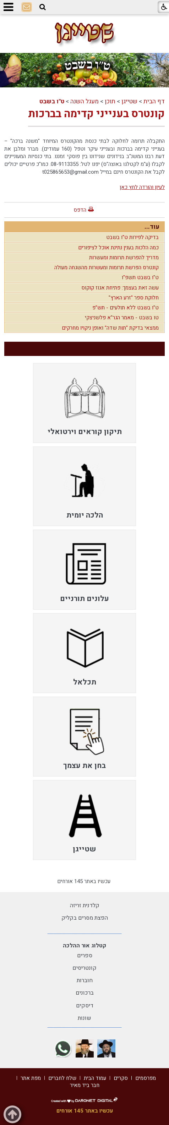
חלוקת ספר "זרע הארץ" (134, 298)
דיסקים (84, 1005)
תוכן (110, 101)
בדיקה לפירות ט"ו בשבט (132, 237)
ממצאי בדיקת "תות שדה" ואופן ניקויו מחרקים (110, 328)
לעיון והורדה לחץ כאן (142, 187)
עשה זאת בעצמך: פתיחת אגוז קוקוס (120, 288)
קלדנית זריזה (84, 905)
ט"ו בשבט (51, 101)
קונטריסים (84, 968)
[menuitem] (84, 403)
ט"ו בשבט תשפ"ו (140, 277)
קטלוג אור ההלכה (84, 945)
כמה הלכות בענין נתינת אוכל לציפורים (118, 247)
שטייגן (129, 101)
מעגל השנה (84, 101)
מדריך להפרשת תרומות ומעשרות (124, 257)
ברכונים (85, 993)
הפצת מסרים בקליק (84, 918)
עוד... (152, 226)
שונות (84, 1018)
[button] (42, 7)
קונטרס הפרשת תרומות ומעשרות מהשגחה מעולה (106, 267)
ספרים (84, 955)
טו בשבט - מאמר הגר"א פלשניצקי (122, 317)
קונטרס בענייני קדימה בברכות (96, 114)
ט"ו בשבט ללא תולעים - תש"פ (125, 308)
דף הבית (154, 101)
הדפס (79, 210)
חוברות (85, 980)
